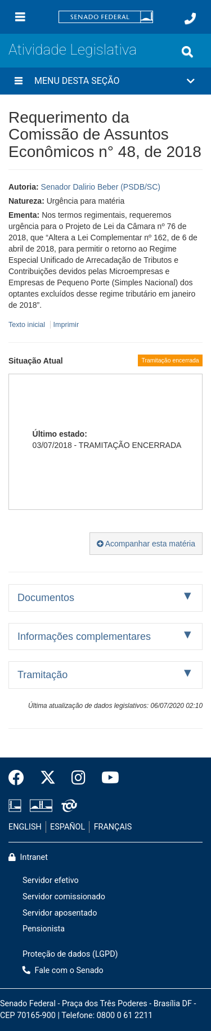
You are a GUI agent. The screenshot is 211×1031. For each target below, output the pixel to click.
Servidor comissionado (64, 897)
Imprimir (66, 325)
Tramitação (42, 674)
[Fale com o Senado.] (190, 18)
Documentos (45, 597)
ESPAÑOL (67, 827)
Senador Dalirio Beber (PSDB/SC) (100, 186)
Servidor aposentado (60, 913)
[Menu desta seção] (18, 81)
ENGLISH (25, 827)
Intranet (28, 857)
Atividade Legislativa (72, 49)
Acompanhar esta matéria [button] (146, 543)
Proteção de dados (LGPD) (70, 954)
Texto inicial (27, 325)
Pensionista (44, 929)
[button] (105, 81)
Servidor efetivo (51, 880)
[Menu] (20, 16)
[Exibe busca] (187, 51)
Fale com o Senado (63, 970)
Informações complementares (84, 636)
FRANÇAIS (113, 827)
